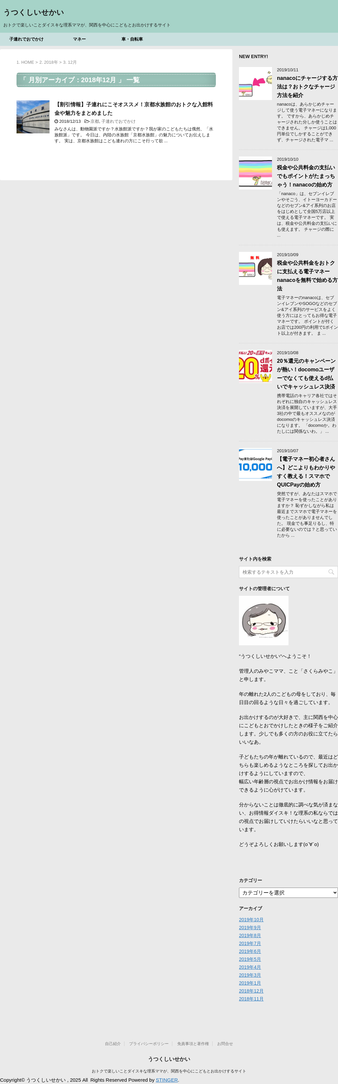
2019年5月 (250, 959)
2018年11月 (251, 998)
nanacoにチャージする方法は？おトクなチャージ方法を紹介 (307, 86)
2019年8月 (250, 935)
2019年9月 (250, 927)
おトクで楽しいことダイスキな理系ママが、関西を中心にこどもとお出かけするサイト (169, 1071)
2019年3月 (250, 975)
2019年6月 (250, 951)
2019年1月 (250, 983)
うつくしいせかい (33, 13)
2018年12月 (251, 991)
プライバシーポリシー (149, 1043)
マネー (79, 39)
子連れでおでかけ (26, 39)
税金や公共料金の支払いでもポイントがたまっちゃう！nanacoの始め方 (306, 176)
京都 (94, 121)
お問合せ (225, 1043)
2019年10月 (251, 919)
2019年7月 (250, 943)
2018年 (51, 62)
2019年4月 (250, 967)
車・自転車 (132, 39)
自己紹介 (113, 1043)
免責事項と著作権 (193, 1043)
